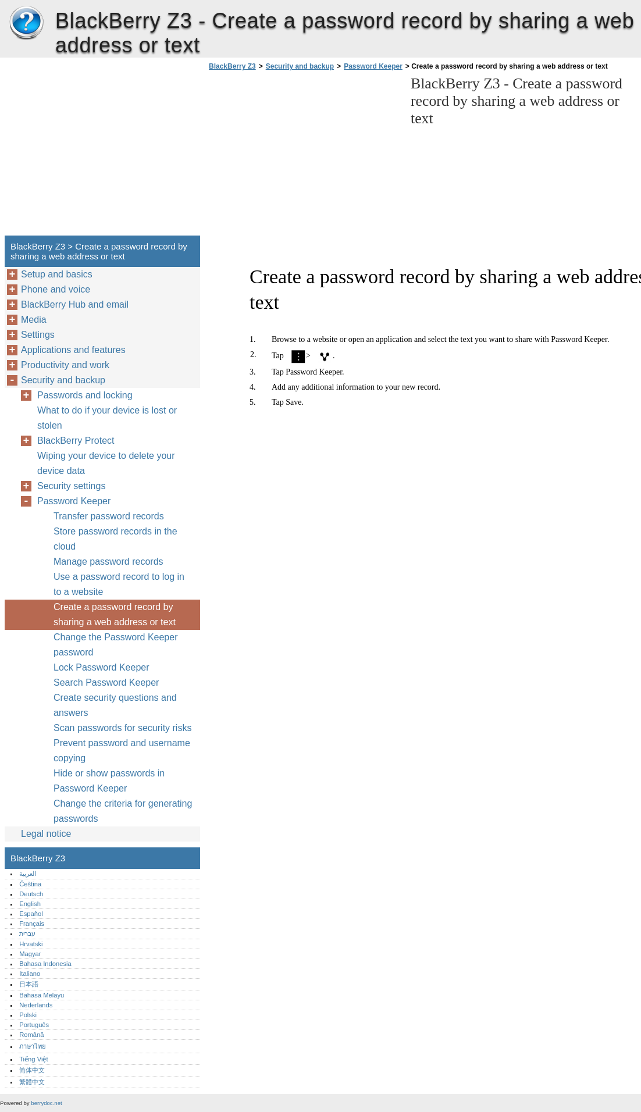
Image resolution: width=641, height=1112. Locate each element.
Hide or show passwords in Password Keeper (109, 780)
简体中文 (32, 1070)
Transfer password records (109, 516)
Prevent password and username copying (122, 750)
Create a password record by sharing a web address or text (115, 614)
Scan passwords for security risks (122, 728)
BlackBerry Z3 (26, 23)
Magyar (30, 953)
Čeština (30, 884)
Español (30, 913)
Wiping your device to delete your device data (106, 463)
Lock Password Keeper (101, 667)
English (30, 903)
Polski (28, 1014)
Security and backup (300, 66)
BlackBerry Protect (75, 440)
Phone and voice (55, 289)
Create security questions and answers (115, 705)
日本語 (28, 984)
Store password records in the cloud (115, 538)
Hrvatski (30, 943)
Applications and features (73, 350)
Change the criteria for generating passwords (123, 811)
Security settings (71, 486)
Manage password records (108, 561)
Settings (38, 335)
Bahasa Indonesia (45, 963)
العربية (27, 873)
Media (34, 320)
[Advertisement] (303, 156)
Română (31, 1034)
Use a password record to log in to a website (119, 584)
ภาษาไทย (32, 1046)
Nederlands (35, 1004)
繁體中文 (32, 1081)
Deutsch (31, 893)
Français (31, 923)
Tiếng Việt (33, 1059)
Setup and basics (56, 274)
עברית (27, 933)
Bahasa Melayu (41, 995)
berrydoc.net (46, 1103)
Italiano (29, 973)
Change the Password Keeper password (115, 644)
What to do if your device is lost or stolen (107, 417)
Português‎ (34, 1024)
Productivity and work (65, 365)
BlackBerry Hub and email (75, 304)
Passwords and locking (85, 395)
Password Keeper (373, 66)
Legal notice (46, 834)
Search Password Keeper (106, 682)
